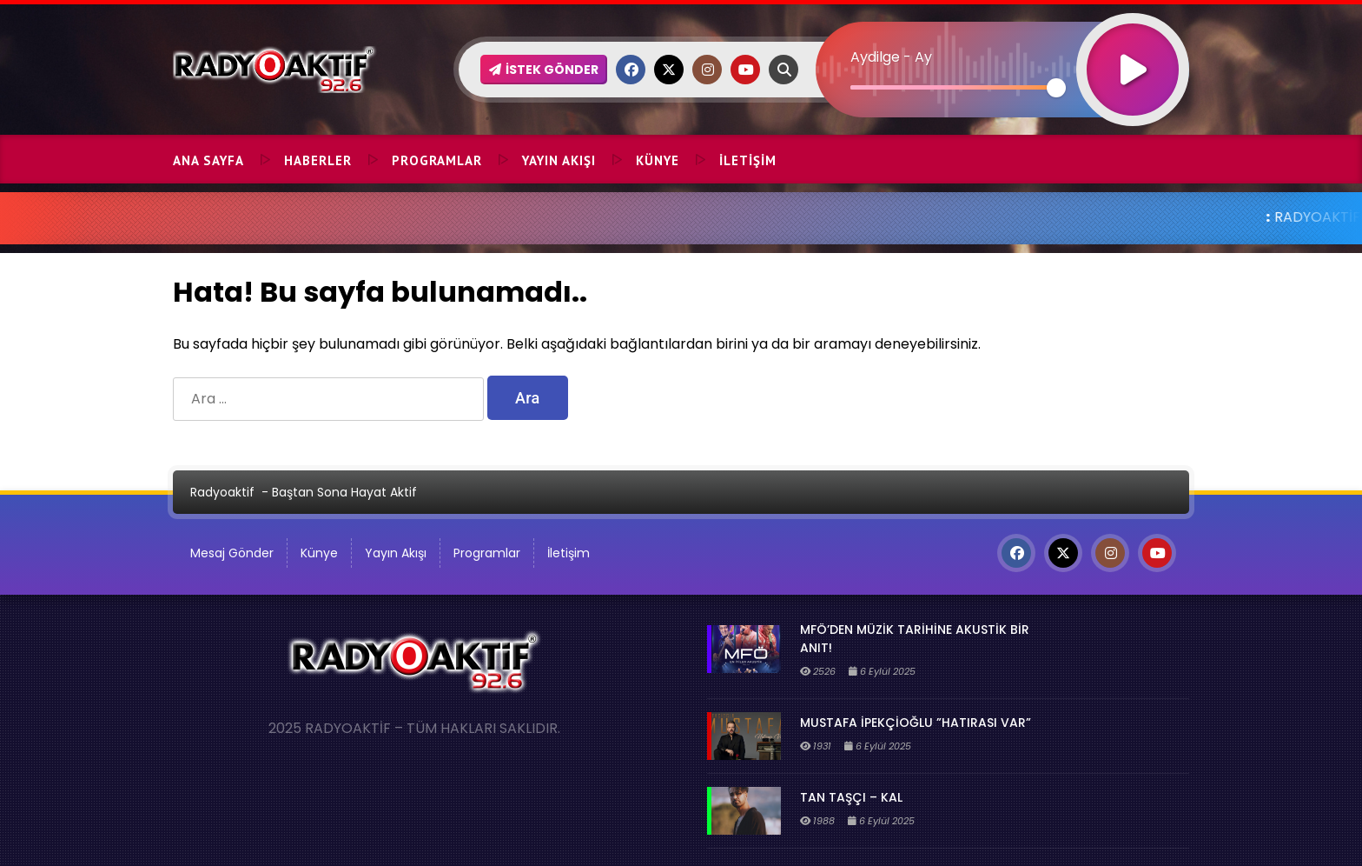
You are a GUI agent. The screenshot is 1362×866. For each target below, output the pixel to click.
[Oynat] (1133, 46)
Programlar (437, 160)
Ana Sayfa (208, 160)
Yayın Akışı (559, 160)
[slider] (953, 87)
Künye (657, 160)
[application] (1002, 39)
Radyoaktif (222, 492)
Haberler (318, 160)
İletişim (748, 160)
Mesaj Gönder (232, 553)
